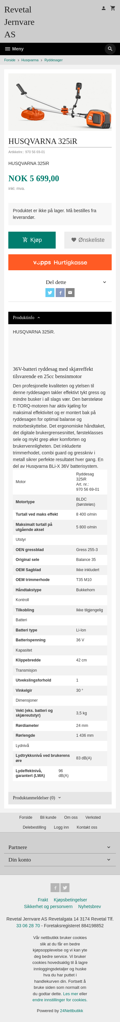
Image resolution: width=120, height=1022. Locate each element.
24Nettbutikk (71, 1010)
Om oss (70, 817)
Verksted (93, 817)
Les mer (71, 993)
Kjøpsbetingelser (70, 899)
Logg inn (61, 827)
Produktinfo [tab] (23, 317)
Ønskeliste (88, 240)
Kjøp (32, 240)
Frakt (43, 899)
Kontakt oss (87, 827)
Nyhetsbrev (89, 906)
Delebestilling (34, 827)
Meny (14, 48)
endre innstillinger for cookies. (60, 999)
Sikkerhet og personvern (48, 906)
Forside (9, 60)
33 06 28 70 (28, 925)
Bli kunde (48, 817)
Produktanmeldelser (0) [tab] (34, 797)
